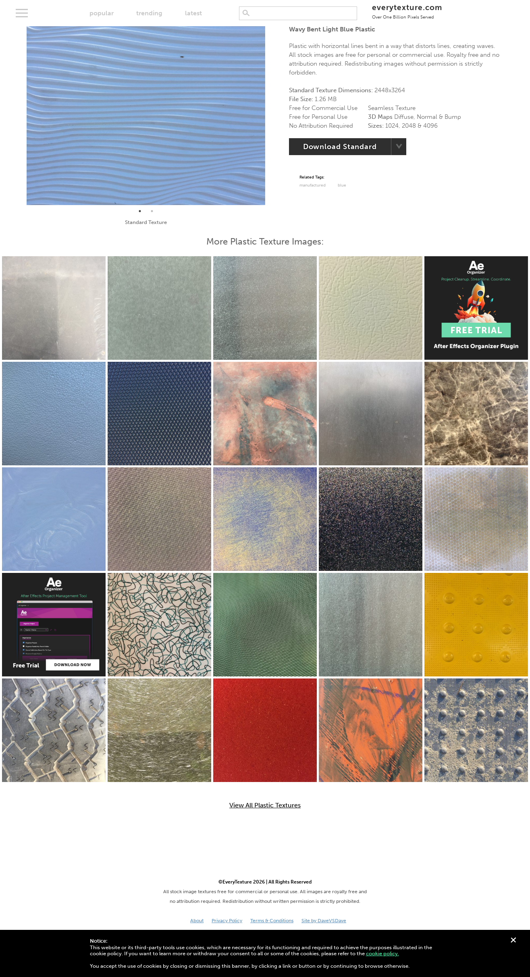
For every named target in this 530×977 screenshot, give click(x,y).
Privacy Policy (227, 920)
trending (149, 13)
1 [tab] (140, 211)
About (197, 920)
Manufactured (312, 185)
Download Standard (340, 146)
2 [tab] (152, 211)
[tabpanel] (146, 115)
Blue (342, 185)
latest (193, 13)
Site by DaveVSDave (323, 920)
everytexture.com (407, 11)
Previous (21, 116)
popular (101, 13)
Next (271, 116)
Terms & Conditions (271, 920)
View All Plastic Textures (265, 805)
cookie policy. (382, 953)
